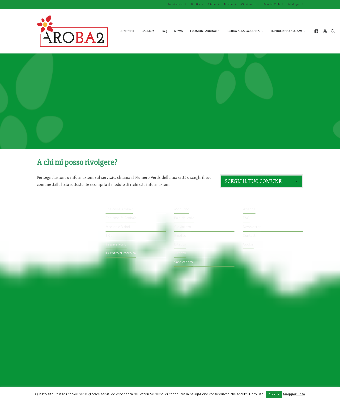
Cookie (248, 244)
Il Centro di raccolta (121, 253)
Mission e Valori (118, 227)
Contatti (126, 31)
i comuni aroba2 (205, 31)
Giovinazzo (249, 4)
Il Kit (109, 236)
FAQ (246, 218)
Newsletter (252, 227)
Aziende (249, 209)
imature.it (199, 372)
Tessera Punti (116, 244)
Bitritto (197, 4)
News (178, 31)
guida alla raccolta (245, 31)
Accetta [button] (274, 394)
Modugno (295, 4)
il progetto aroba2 (288, 31)
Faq (164, 31)
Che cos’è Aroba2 (119, 209)
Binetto (230, 4)
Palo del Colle (273, 4)
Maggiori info (294, 394)
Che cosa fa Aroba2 (121, 218)
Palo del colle (184, 218)
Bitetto (213, 4)
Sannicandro (176, 4)
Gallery (147, 31)
